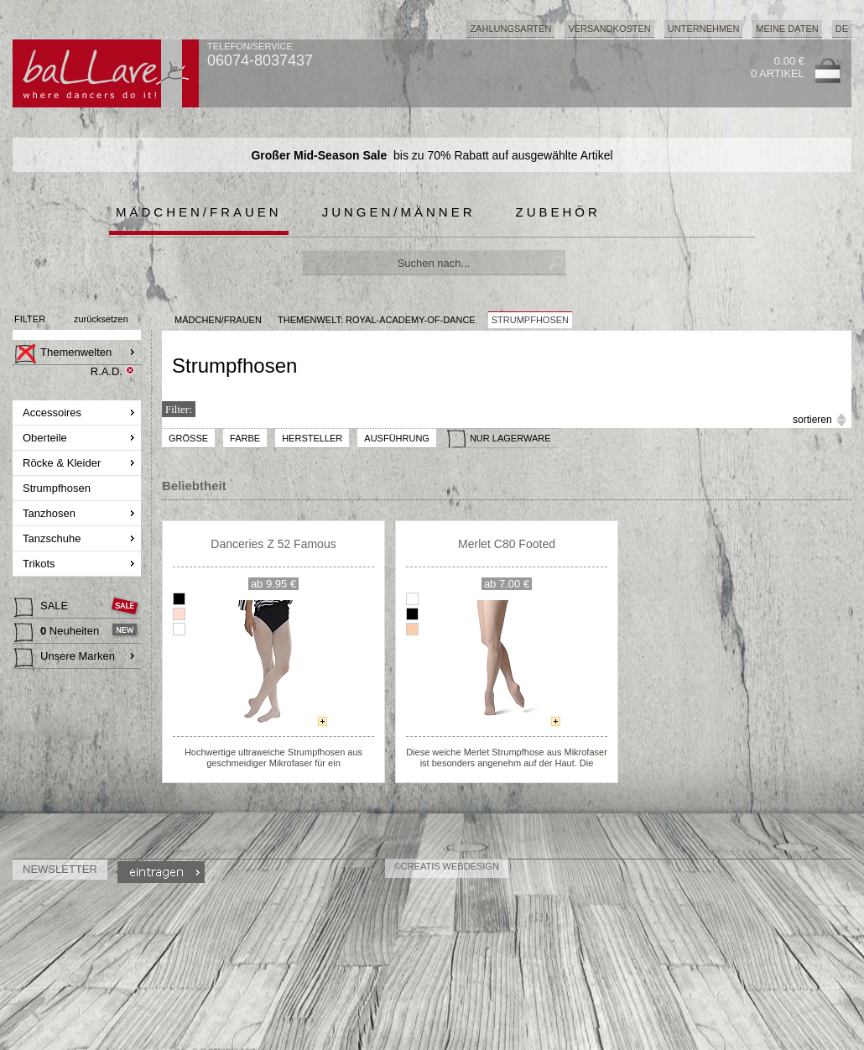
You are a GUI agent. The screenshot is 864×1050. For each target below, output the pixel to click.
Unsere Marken (64, 658)
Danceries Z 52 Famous (273, 544)
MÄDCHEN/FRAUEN (218, 320)
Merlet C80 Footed (506, 544)
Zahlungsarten (510, 29)
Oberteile (46, 437)
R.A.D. (106, 371)
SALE (42, 608)
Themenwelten (63, 354)
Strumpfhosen (58, 488)
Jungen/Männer (399, 212)
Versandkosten (609, 29)
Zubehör (558, 212)
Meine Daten (787, 29)
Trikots (40, 563)
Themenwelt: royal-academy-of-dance (377, 320)
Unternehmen (704, 29)
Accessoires (54, 412)
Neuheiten (58, 633)
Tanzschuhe (53, 538)
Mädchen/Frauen (199, 212)
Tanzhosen (51, 513)
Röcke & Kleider (63, 463)
